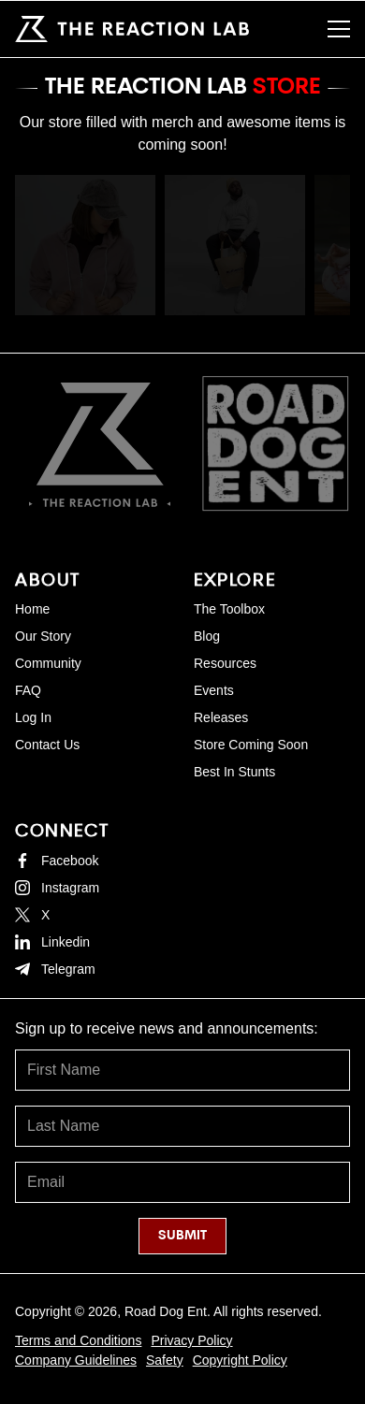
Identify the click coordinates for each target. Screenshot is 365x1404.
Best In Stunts (234, 771)
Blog (207, 636)
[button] (339, 29)
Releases (221, 717)
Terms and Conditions (78, 1340)
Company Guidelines (76, 1360)
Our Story (43, 636)
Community (48, 663)
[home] (132, 29)
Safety (164, 1360)
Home (32, 608)
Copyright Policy (240, 1360)
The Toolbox (229, 608)
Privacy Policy (191, 1340)
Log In (33, 717)
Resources (225, 663)
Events (214, 690)
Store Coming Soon (251, 744)
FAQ (28, 690)
